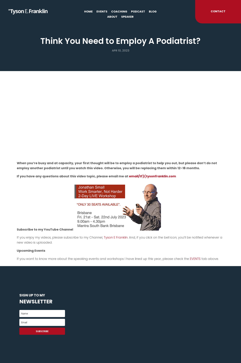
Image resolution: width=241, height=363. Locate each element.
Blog (153, 12)
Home (88, 12)
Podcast (138, 12)
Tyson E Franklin (116, 237)
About (112, 17)
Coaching (119, 12)
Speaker (127, 17)
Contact (218, 11)
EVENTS (195, 259)
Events (101, 12)
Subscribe (42, 331)
